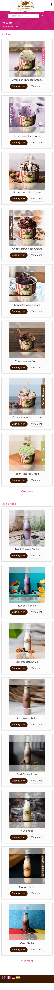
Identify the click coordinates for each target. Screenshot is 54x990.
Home (4, 26)
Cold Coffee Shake (27, 774)
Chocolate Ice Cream (27, 361)
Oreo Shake (27, 943)
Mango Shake (27, 887)
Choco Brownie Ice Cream (27, 249)
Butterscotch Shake (27, 662)
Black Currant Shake (27, 549)
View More (36, 86)
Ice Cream (8, 34)
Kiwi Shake (27, 831)
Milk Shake (8, 503)
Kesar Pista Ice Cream (27, 474)
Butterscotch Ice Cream (27, 192)
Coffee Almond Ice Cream (26, 417)
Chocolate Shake (27, 718)
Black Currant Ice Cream (27, 136)
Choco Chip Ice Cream (27, 305)
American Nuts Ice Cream (27, 80)
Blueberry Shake (26, 605)
